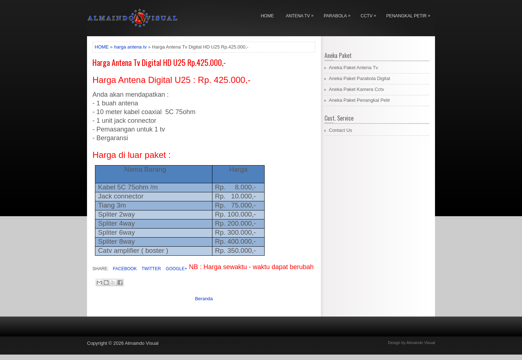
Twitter (150, 268)
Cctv (370, 14)
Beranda (204, 298)
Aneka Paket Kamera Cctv (356, 89)
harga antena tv (130, 47)
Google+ (176, 268)
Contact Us (340, 130)
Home (267, 15)
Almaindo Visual (141, 343)
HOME (102, 47)
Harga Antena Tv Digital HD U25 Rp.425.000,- (159, 62)
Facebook (124, 268)
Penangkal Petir (410, 14)
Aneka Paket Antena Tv (353, 67)
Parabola (339, 14)
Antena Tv (301, 14)
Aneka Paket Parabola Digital (359, 78)
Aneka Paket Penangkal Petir (359, 100)
